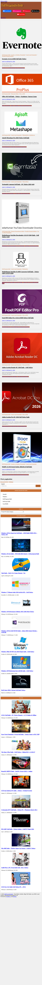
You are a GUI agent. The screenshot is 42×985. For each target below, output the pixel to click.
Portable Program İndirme (8, 56)
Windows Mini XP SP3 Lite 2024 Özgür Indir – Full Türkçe (17, 651)
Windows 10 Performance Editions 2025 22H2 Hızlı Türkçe (17, 611)
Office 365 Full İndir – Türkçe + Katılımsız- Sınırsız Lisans (19, 96)
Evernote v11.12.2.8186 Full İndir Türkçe (14, 59)
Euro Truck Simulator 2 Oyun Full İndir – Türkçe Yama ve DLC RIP (20, 734)
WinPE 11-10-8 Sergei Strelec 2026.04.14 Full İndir (17, 467)
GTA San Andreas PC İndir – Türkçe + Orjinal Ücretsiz (16, 790)
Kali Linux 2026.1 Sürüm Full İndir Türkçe (13, 690)
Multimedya (25, 269)
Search (3, 484)
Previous (2, 482)
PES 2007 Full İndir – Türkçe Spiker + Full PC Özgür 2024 (17, 829)
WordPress (8, 896)
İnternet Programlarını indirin (17, 231)
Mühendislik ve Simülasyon (28, 135)
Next (12, 482)
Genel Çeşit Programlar (31, 54)
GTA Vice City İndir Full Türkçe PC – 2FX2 (13, 887)
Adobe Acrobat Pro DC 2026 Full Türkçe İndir (16, 417)
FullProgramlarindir (8, 894)
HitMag (14, 896)
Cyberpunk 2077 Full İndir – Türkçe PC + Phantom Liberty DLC (19, 810)
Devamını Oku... (13, 67)
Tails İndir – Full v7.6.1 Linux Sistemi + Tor (13, 573)
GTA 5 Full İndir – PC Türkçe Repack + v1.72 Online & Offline (18, 715)
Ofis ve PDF (22, 93)
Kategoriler (3, 511)
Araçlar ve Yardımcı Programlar (18, 54)
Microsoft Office (15, 93)
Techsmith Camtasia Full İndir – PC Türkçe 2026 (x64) (18, 184)
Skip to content (4, 1)
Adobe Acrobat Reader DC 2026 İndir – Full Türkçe (17, 367)
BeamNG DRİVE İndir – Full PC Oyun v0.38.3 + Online (16, 771)
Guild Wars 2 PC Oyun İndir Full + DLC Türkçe (14, 867)
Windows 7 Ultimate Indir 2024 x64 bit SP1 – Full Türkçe (17, 592)
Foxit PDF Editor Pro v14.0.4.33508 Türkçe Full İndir (18, 318)
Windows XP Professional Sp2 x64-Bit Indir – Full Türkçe (17, 671)
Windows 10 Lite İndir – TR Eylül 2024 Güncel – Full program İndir (20, 554)
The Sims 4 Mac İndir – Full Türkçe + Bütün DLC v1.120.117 (18, 752)
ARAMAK (38, 485)
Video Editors (25, 181)
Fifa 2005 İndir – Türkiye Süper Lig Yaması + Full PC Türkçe (18, 848)
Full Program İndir (6, 54)
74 (9, 482)
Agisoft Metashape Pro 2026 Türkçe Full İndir (15, 138)
